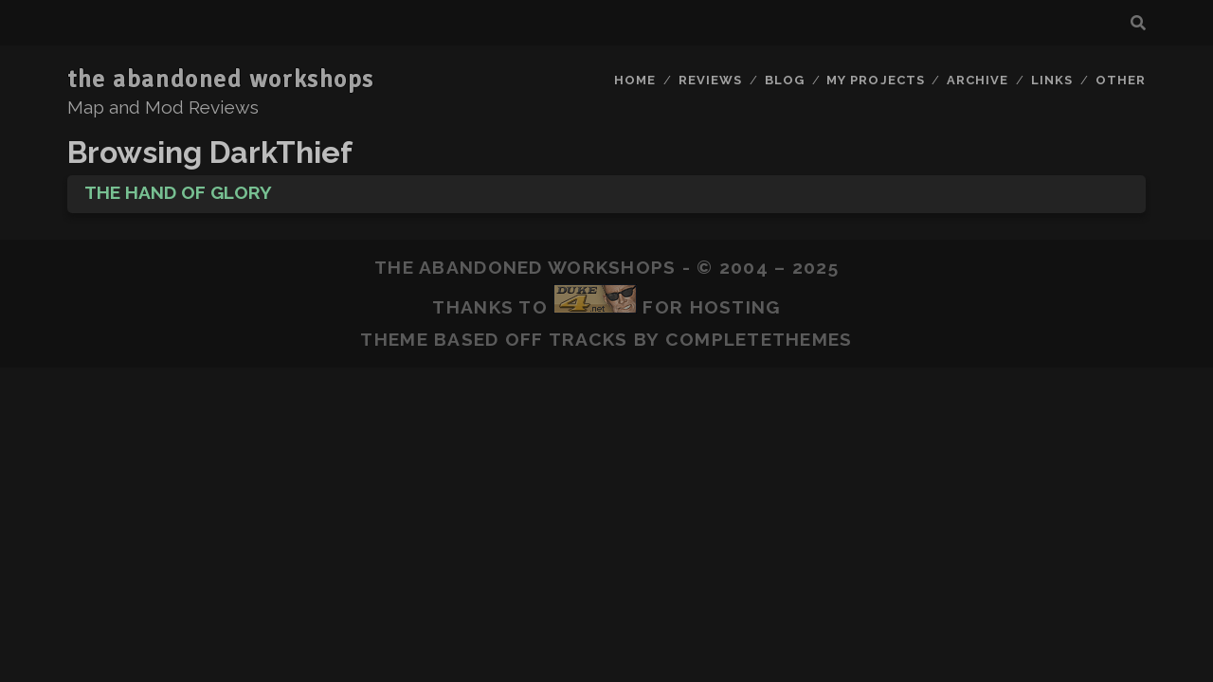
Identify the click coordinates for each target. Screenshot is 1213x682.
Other (1120, 80)
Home (635, 80)
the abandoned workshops (220, 79)
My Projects (875, 80)
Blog (785, 80)
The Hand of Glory (178, 192)
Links (1052, 80)
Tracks (588, 339)
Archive (977, 80)
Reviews (710, 80)
